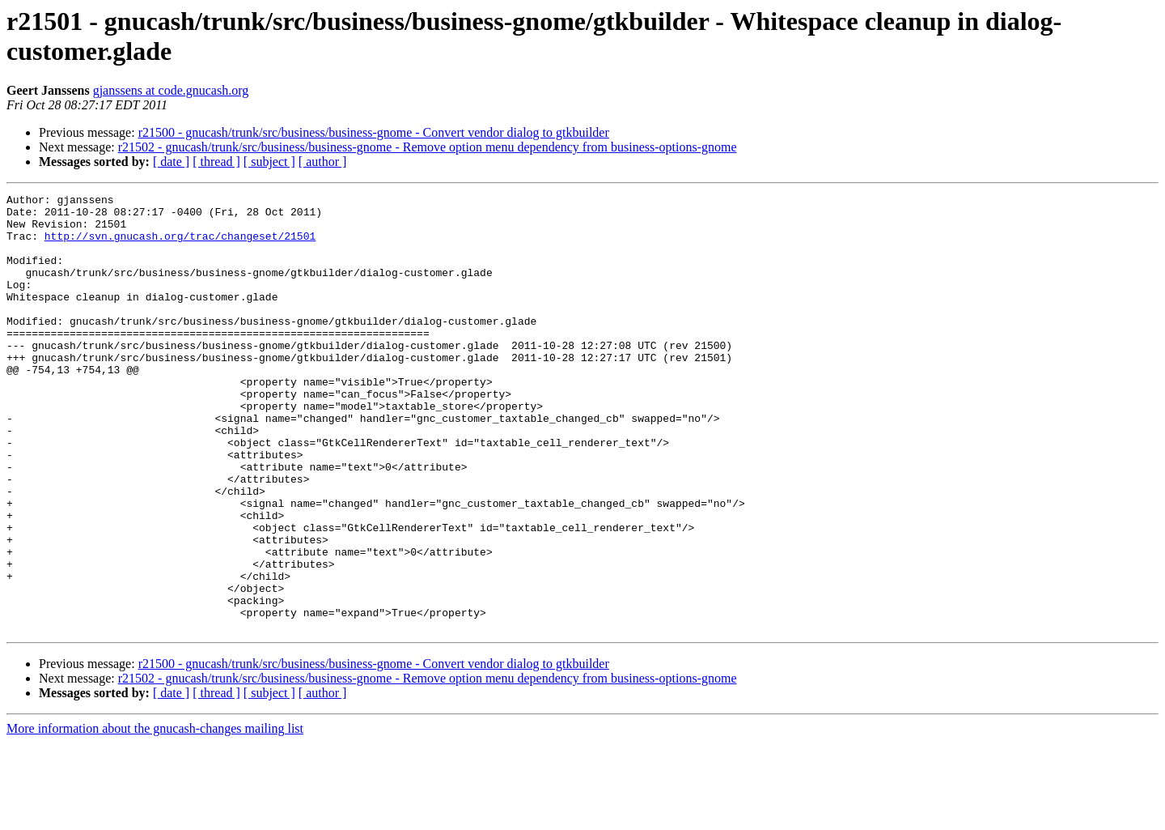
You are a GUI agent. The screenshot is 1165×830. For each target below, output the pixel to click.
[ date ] (171, 161)
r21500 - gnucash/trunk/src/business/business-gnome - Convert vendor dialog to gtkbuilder (373, 132)
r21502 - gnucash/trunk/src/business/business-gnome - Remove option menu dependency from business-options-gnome (427, 147)
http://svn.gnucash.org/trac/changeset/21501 (180, 245)
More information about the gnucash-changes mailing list (154, 816)
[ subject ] (269, 161)
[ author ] (323, 161)
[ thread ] (216, 161)
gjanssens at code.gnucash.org (171, 90)
